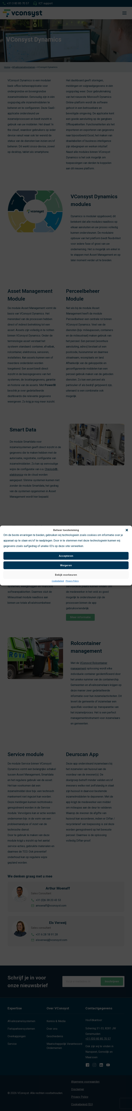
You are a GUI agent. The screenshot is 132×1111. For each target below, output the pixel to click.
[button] (127, 530)
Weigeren (66, 565)
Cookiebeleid (58, 581)
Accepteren (66, 555)
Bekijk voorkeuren (66, 574)
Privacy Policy (72, 581)
